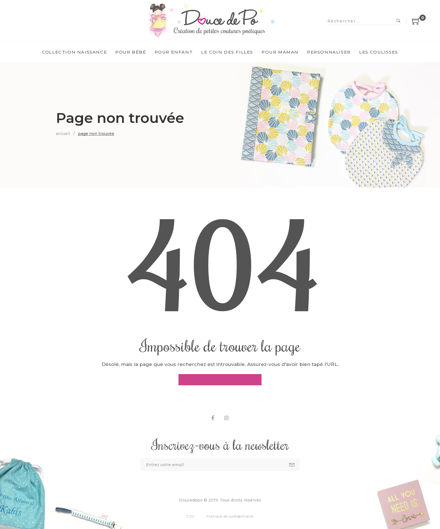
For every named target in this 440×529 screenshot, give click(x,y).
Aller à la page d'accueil (220, 379)
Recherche (398, 21)
